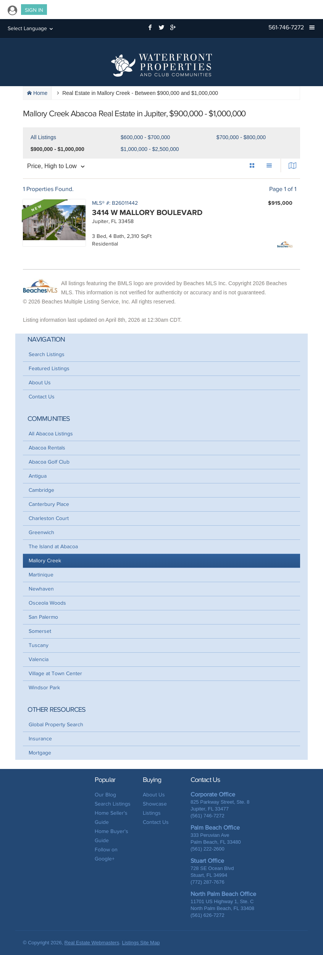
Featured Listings (49, 368)
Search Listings (47, 354)
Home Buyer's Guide (111, 835)
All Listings (43, 137)
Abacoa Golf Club (49, 462)
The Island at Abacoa (53, 546)
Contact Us (42, 397)
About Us (40, 382)
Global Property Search (56, 724)
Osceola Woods (47, 603)
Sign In (34, 10)
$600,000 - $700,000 (145, 137)
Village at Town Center (55, 673)
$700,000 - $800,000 (241, 137)
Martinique (41, 575)
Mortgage (40, 753)
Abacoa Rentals (47, 448)
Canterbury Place (49, 504)
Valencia (38, 659)
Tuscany (38, 645)
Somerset (40, 631)
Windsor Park (44, 687)
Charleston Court (49, 518)
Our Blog (105, 795)
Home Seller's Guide (111, 817)
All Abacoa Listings (51, 434)
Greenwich (41, 532)
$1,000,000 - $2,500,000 (150, 149)
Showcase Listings (155, 808)
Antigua (38, 476)
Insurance (40, 739)
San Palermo (43, 617)
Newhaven (41, 589)
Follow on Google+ (106, 854)
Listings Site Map (141, 942)
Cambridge (41, 490)
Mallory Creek (45, 560)
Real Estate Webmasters (92, 942)
